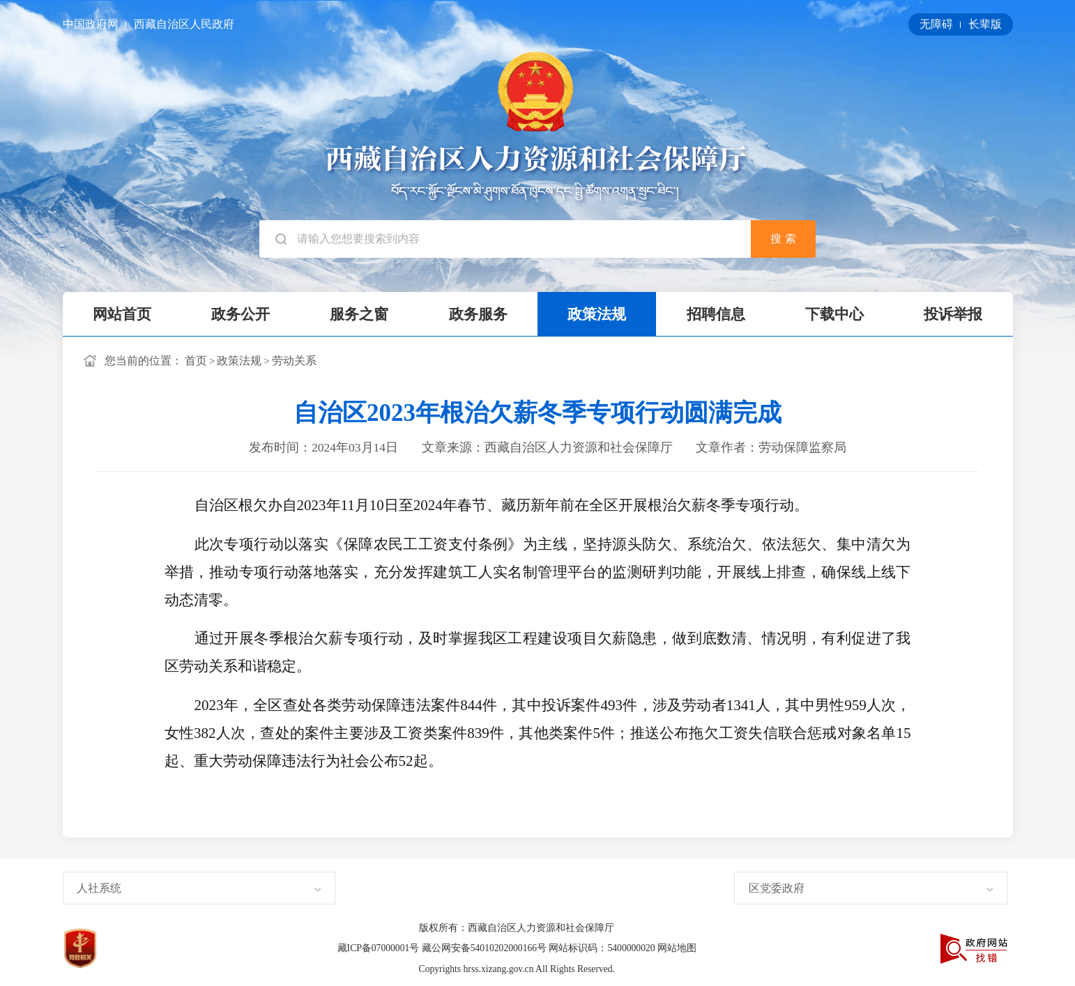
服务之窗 (359, 314)
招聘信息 (716, 314)
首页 (196, 361)
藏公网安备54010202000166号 (485, 948)
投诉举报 (953, 314)
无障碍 (938, 24)
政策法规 (596, 314)
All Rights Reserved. (575, 969)
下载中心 (834, 314)
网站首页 (122, 314)
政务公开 (240, 314)
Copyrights (441, 969)
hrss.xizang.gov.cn (500, 969)
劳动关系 (294, 361)
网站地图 (676, 948)
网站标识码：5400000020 (603, 948)
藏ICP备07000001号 (379, 948)
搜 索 (782, 239)
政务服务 (478, 314)
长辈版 (985, 24)
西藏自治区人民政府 (184, 24)
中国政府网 (92, 24)
